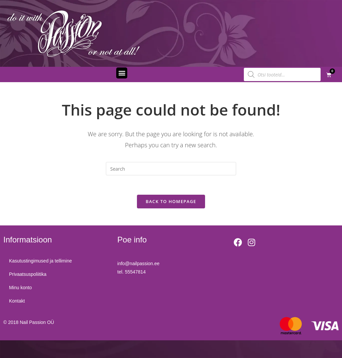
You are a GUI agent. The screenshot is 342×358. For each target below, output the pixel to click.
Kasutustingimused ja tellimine (41, 262)
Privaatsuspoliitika (28, 275)
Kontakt (18, 302)
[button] (121, 72)
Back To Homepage (171, 202)
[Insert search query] (171, 168)
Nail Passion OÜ (37, 323)
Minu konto (21, 289)
